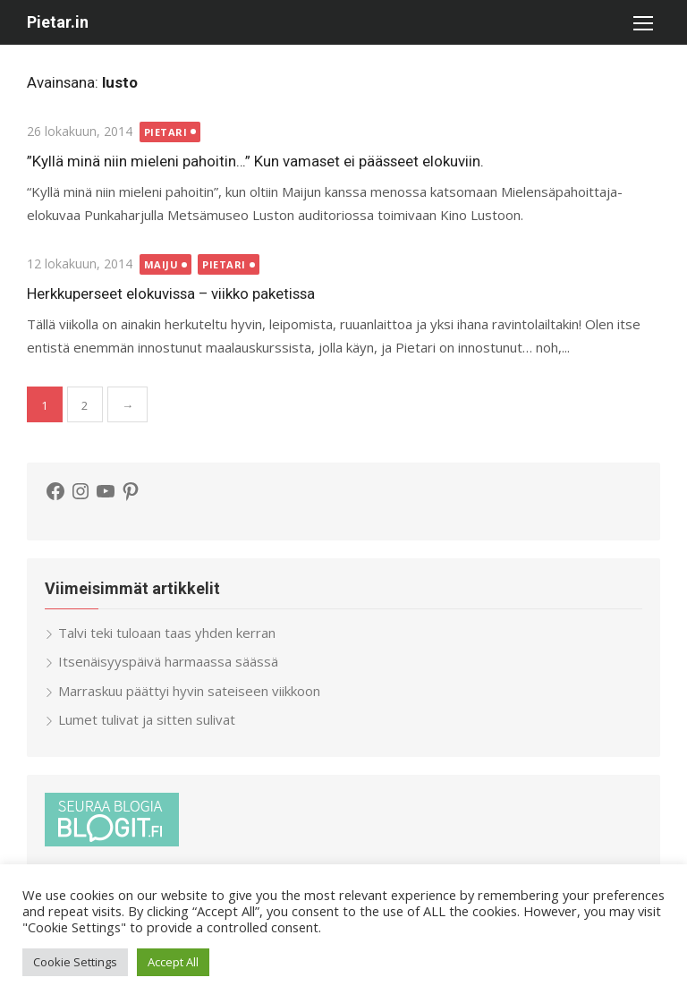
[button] (642, 22)
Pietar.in (58, 22)
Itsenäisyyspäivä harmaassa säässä (168, 661)
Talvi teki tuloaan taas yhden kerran (167, 633)
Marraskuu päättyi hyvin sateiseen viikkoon (189, 691)
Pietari (166, 132)
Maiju (161, 264)
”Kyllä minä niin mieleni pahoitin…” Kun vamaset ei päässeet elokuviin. (255, 161)
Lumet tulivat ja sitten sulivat (146, 719)
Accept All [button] (173, 962)
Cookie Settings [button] (75, 962)
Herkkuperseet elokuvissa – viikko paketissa (171, 293)
